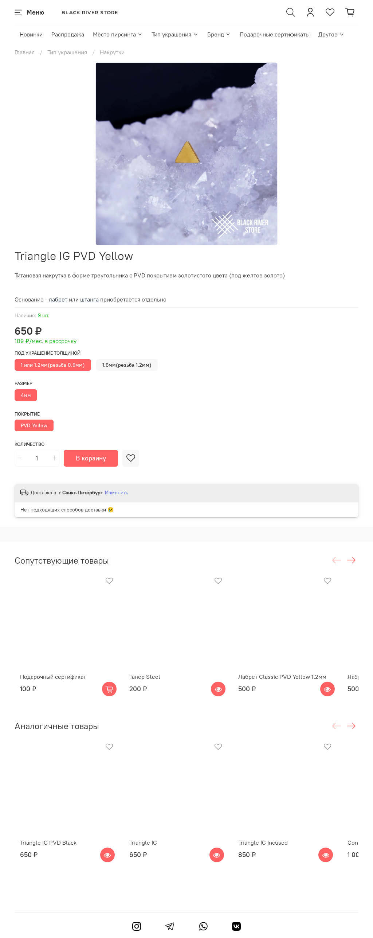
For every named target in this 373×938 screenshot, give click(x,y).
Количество (29, 444)
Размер (23, 383)
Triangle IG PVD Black (43, 861)
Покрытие (27, 414)
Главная (25, 52)
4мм (26, 395)
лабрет (58, 299)
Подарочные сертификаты (275, 34)
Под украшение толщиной (48, 353)
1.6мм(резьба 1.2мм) (127, 365)
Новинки (31, 34)
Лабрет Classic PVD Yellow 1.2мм (296, 686)
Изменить (116, 492)
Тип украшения (175, 34)
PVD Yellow (34, 425)
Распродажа (67, 34)
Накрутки (112, 52)
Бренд (219, 34)
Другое (331, 34)
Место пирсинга (118, 34)
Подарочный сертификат (48, 686)
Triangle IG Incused (277, 861)
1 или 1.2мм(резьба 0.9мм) (53, 365)
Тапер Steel (148, 686)
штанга (89, 299)
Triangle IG (147, 861)
